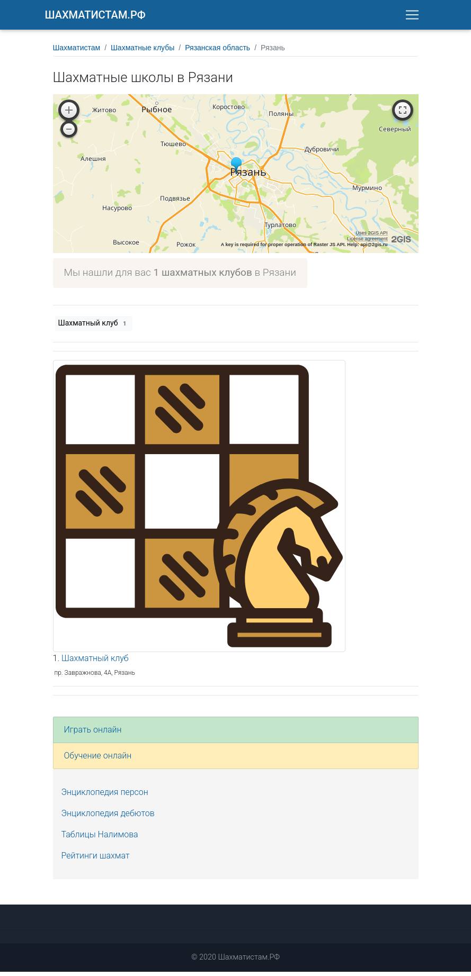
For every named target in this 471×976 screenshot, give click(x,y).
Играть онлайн (93, 734)
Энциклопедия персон (104, 796)
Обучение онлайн (98, 760)
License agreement (367, 243)
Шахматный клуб (94, 327)
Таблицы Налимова (99, 839)
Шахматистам (77, 52)
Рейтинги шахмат (95, 860)
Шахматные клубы (142, 52)
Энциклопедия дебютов (108, 817)
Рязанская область (217, 52)
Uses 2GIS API (371, 237)
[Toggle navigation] (412, 17)
